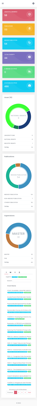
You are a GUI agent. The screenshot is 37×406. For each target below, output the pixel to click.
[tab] (6, 272)
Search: (22, 280)
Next (29, 392)
